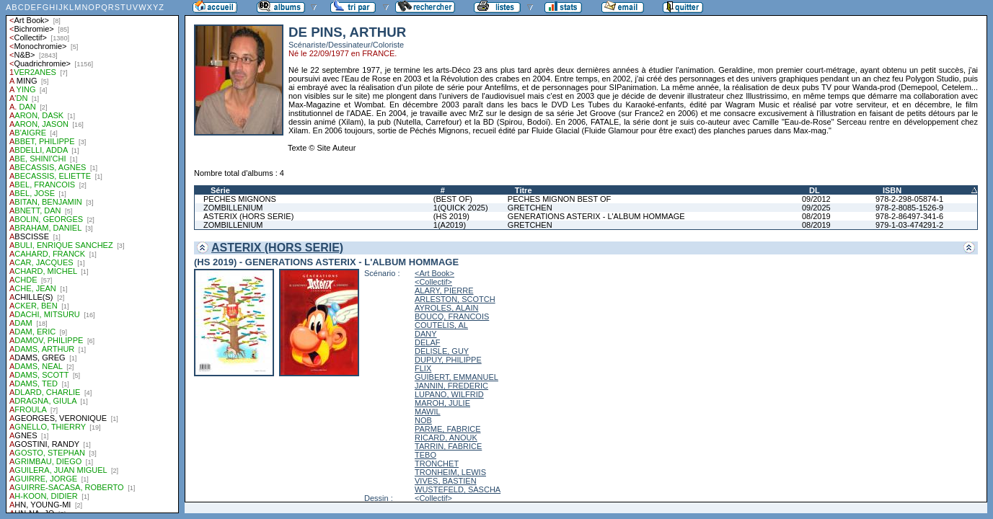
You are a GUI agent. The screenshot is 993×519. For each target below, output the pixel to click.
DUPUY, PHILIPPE (448, 359)
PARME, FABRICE (447, 429)
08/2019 (816, 216)
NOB (423, 420)
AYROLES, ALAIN (446, 307)
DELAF (427, 342)
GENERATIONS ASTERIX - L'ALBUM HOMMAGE (596, 216)
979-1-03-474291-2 (909, 225)
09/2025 (816, 207)
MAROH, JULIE (442, 403)
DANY (426, 333)
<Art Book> (434, 273)
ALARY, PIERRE (444, 290)
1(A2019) (449, 225)
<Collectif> (433, 282)
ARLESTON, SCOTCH (455, 299)
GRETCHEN (530, 207)
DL (814, 190)
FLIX (423, 368)
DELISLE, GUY (442, 351)
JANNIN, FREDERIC (451, 385)
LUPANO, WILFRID (449, 394)
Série (220, 190)
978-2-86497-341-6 (909, 216)
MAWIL (428, 411)
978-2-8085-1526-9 (909, 207)
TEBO (425, 455)
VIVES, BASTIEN (446, 480)
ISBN (892, 190)
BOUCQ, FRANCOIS (452, 316)
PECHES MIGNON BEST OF (559, 199)
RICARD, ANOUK (446, 437)
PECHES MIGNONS (239, 199)
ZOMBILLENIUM (233, 207)
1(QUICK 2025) (460, 207)
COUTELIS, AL (441, 325)
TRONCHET (437, 463)
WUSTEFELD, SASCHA (457, 489)
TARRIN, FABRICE (448, 446)
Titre (523, 190)
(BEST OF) (452, 199)
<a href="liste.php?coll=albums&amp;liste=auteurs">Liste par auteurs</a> (92, 256)
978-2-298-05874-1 (909, 199)
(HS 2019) (451, 216)
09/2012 (816, 199)
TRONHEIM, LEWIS (450, 472)
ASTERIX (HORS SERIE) (248, 216)
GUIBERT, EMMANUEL (456, 377)
